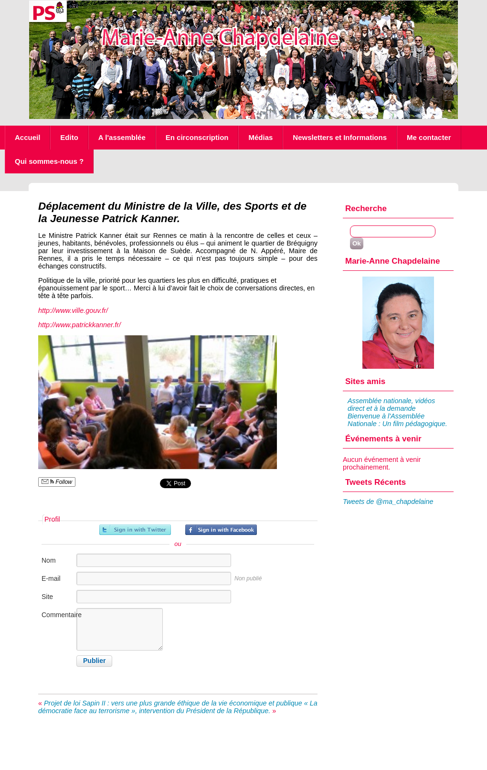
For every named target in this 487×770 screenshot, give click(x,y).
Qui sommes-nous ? (49, 161)
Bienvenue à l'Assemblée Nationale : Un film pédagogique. (397, 420)
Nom (49, 560)
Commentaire (58, 615)
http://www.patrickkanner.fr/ (79, 325)
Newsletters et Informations (340, 137)
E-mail (51, 578)
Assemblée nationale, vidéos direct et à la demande (391, 404)
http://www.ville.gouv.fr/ (73, 310)
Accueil (27, 137)
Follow (57, 482)
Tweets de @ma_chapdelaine (388, 501)
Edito (69, 137)
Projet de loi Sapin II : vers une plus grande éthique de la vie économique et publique (173, 703)
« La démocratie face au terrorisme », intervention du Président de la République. (178, 707)
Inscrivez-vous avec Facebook (221, 529)
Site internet (53, 601)
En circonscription (197, 137)
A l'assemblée (122, 137)
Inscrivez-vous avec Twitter (135, 529)
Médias (260, 137)
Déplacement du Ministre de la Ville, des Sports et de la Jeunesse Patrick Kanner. (172, 212)
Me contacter (429, 137)
